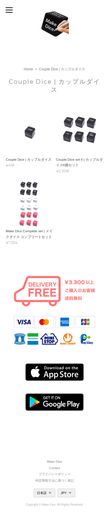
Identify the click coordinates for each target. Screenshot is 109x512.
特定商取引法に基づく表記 (54, 480)
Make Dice (54, 461)
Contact (54, 468)
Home (28, 69)
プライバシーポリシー (55, 474)
